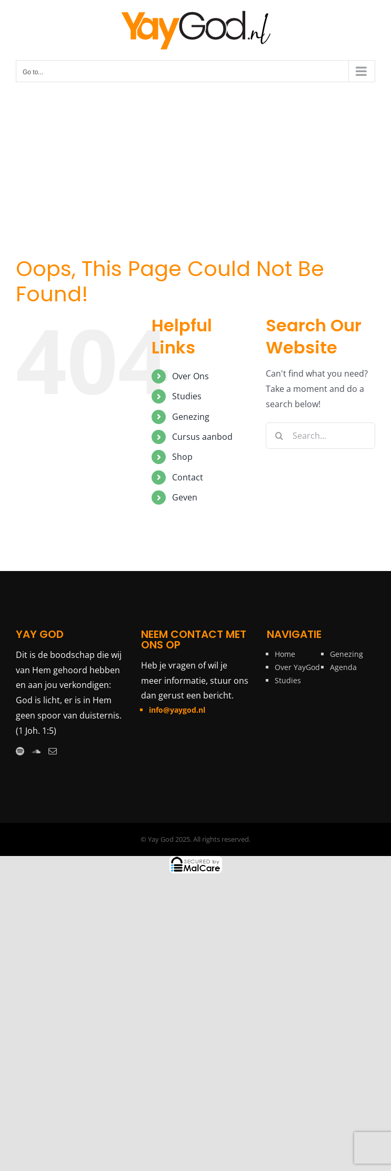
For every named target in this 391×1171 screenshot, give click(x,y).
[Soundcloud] (36, 751)
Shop (182, 457)
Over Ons (190, 376)
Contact (187, 477)
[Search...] (320, 435)
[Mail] (52, 751)
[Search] (279, 435)
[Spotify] (20, 751)
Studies (187, 396)
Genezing (190, 416)
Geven (184, 497)
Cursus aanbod (202, 436)
